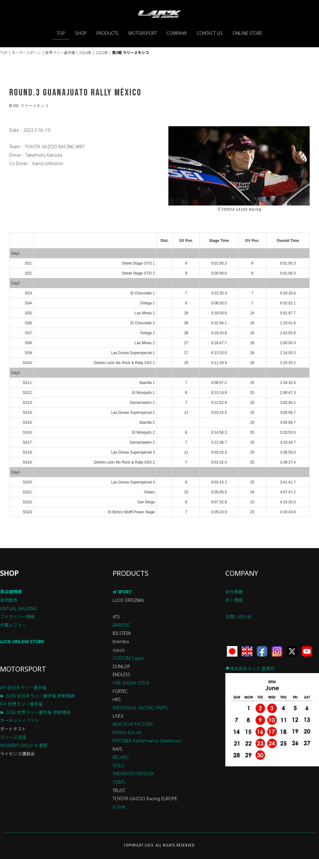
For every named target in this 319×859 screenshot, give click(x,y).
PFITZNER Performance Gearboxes (147, 741)
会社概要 (234, 592)
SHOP (81, 33)
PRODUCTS (107, 33)
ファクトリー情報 (17, 617)
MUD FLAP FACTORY (133, 724)
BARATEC (121, 625)
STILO (118, 766)
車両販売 (8, 600)
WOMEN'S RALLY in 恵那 (24, 745)
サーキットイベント (19, 720)
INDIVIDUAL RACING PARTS (140, 708)
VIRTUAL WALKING (18, 609)
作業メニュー (13, 625)
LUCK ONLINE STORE (22, 641)
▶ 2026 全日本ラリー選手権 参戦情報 (37, 696)
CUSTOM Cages (128, 658)
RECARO (121, 757)
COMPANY (177, 33)
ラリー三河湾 (13, 737)
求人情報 (234, 600)
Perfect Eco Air (127, 732)
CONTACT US (210, 33)
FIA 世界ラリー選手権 (21, 704)
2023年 (102, 52)
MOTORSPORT (143, 33)
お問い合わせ (238, 617)
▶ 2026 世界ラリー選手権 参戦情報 (35, 712)
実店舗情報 (11, 592)
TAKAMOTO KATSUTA (133, 774)
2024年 (85, 52)
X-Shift (119, 807)
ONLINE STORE (247, 33)
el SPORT (122, 592)
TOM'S (119, 782)
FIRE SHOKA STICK (131, 683)
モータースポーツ (26, 52)
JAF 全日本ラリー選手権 (23, 687)
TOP (61, 33)
